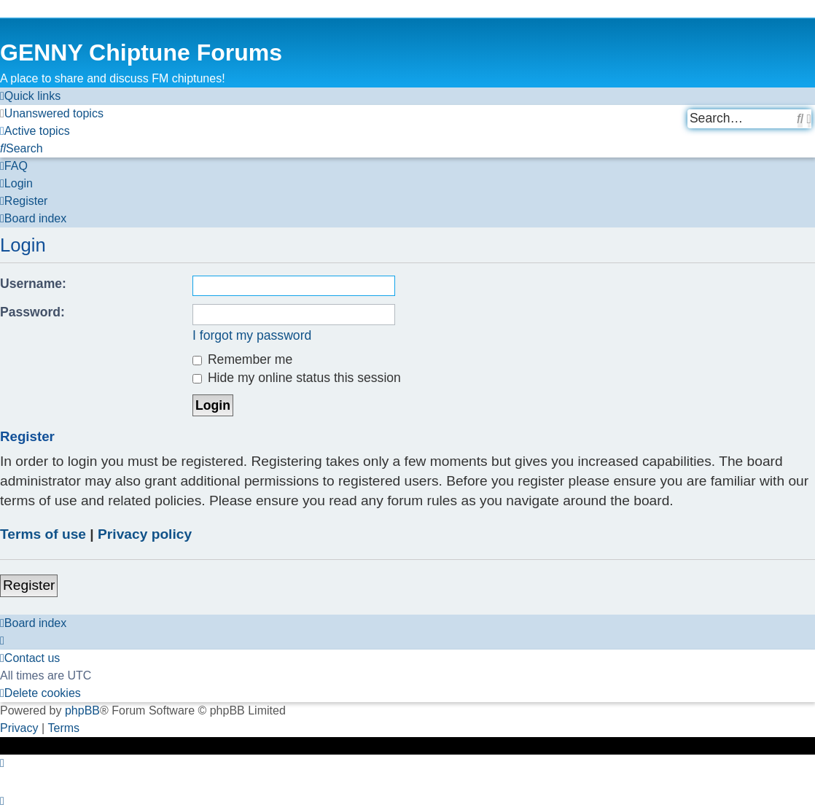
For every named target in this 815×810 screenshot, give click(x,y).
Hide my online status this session (296, 377)
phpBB (82, 710)
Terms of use (43, 534)
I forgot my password (251, 335)
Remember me (242, 359)
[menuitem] (52, 113)
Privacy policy (145, 534)
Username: (33, 283)
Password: (32, 312)
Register (29, 585)
